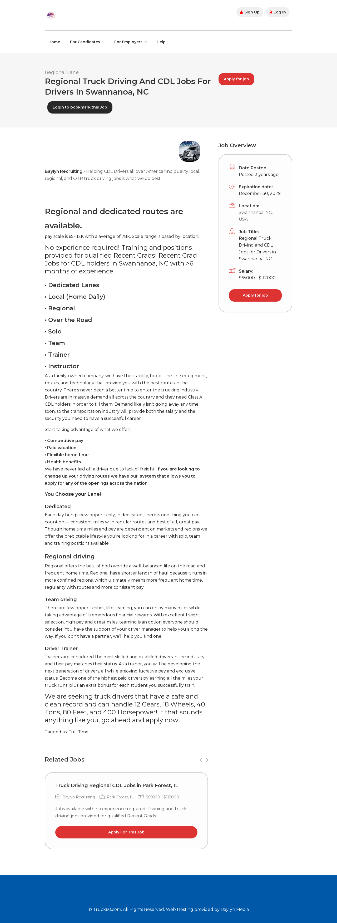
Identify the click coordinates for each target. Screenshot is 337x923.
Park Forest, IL (120, 797)
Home (54, 42)
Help (161, 42)
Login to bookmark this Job (80, 107)
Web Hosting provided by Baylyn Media (207, 909)
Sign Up (250, 12)
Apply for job (236, 79)
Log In (278, 12)
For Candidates (85, 42)
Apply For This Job (126, 832)
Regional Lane (62, 72)
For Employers (128, 42)
